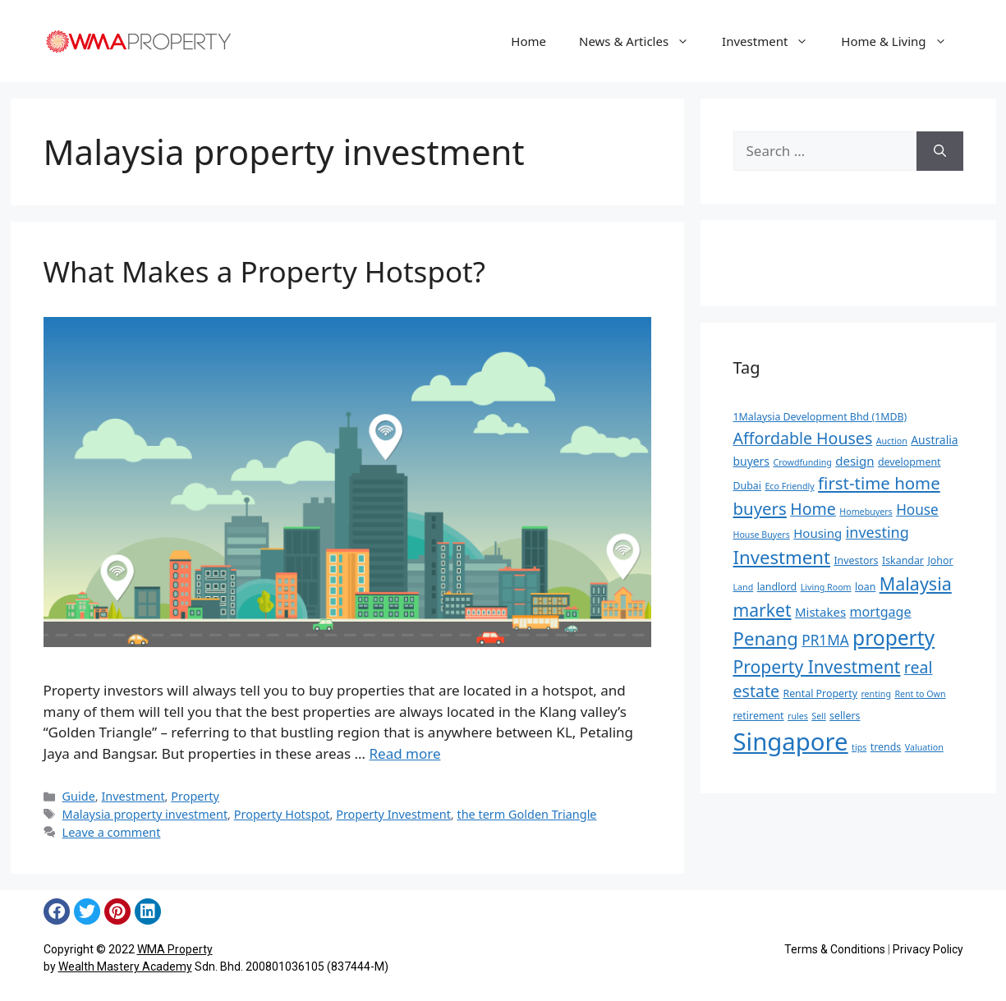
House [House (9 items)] (917, 509)
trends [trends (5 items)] (886, 747)
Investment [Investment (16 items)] (781, 556)
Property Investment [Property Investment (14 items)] (817, 666)
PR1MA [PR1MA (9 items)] (825, 640)
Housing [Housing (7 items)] (817, 533)
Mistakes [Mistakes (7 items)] (820, 612)
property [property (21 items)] (893, 637)
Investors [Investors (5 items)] (856, 560)
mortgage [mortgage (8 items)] (881, 612)
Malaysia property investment (145, 814)
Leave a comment (111, 832)
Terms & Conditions (834, 949)
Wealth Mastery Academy (125, 966)
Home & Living (901, 41)
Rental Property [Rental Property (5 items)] (820, 693)
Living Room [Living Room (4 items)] (826, 587)
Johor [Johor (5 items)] (940, 560)
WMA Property (175, 949)
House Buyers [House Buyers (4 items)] (761, 534)
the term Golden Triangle (526, 814)
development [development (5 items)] (909, 462)
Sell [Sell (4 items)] (818, 716)
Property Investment (393, 814)
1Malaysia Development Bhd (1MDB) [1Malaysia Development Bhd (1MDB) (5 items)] (820, 417)
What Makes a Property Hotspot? (264, 271)
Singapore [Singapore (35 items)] (790, 741)
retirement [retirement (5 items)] (758, 716)
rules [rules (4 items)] (798, 716)
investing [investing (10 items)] (877, 532)
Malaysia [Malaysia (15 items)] (916, 583)
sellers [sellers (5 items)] (844, 716)
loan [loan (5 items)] (865, 587)
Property (195, 796)
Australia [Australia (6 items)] (934, 440)
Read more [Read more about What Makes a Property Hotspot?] (404, 753)
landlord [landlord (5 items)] (777, 587)
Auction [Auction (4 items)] (891, 441)
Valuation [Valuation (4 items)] (924, 747)
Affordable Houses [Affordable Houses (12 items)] (803, 438)
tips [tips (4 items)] (859, 747)
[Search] (939, 151)
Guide (78, 796)
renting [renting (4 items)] (876, 694)
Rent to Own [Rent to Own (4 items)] (919, 694)
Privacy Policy (928, 949)
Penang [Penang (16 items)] (765, 638)
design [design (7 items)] (854, 460)
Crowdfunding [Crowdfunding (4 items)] (802, 462)
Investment (773, 41)
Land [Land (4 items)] (743, 587)
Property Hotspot (282, 814)
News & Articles (642, 41)
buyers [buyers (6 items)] (751, 461)
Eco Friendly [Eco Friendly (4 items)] (789, 486)
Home (528, 41)
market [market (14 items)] (762, 610)
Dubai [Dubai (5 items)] (747, 486)
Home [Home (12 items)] (813, 509)
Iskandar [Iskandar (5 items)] (903, 560)
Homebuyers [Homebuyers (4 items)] (865, 511)
